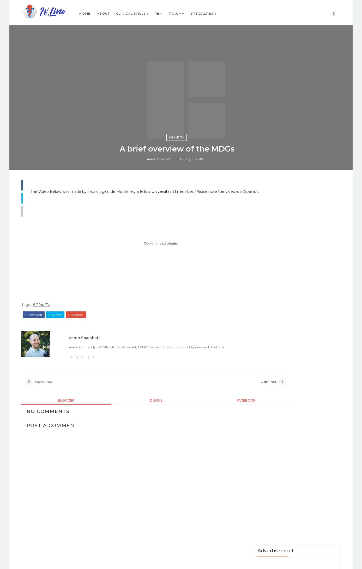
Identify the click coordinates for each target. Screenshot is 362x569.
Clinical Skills (198, 12)
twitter (62, 518)
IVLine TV (180, 326)
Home (152, 12)
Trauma (243, 12)
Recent (260, 482)
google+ (83, 518)
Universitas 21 (180, 389)
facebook (40, 518)
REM (225, 12)
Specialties (269, 12)
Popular (289, 482)
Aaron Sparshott (163, 349)
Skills (318, 482)
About (170, 12)
